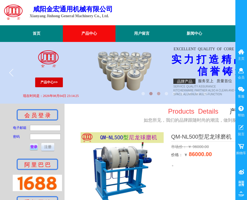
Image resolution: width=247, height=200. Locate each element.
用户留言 (142, 33)
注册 (48, 147)
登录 (33, 147)
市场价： (179, 146)
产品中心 (89, 33)
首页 (36, 33)
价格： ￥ (179, 154)
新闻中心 (194, 33)
